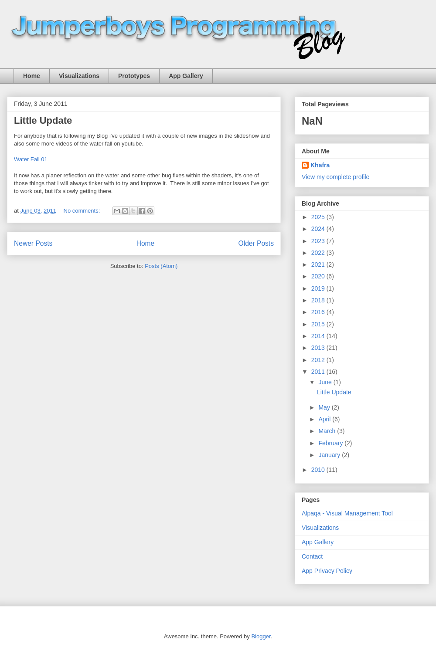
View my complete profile (335, 176)
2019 (319, 288)
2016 (319, 311)
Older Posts (256, 243)
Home (31, 75)
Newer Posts (33, 243)
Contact (312, 556)
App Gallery (186, 75)
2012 (319, 359)
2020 (319, 276)
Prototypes (134, 75)
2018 (319, 300)
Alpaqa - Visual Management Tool (347, 513)
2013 (319, 347)
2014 (319, 335)
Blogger (260, 636)
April (325, 419)
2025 (319, 216)
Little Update (43, 120)
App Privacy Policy (327, 570)
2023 (319, 240)
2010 (319, 469)
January (330, 454)
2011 (319, 371)
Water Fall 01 (31, 159)
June (325, 382)
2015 (319, 324)
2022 (319, 252)
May (324, 407)
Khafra (320, 165)
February (331, 443)
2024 (319, 228)
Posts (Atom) (161, 266)
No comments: (83, 210)
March (327, 430)
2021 (319, 264)
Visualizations (79, 75)
